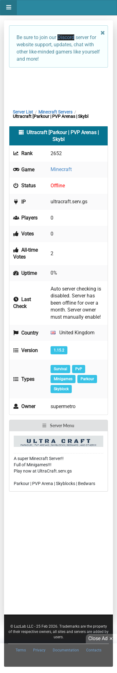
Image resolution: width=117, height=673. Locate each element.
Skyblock (61, 389)
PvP (78, 369)
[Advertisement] (58, 87)
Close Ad (101, 638)
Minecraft (61, 169)
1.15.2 (59, 350)
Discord (65, 37)
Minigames (63, 379)
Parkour (87, 379)
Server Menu (58, 425)
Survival (60, 369)
